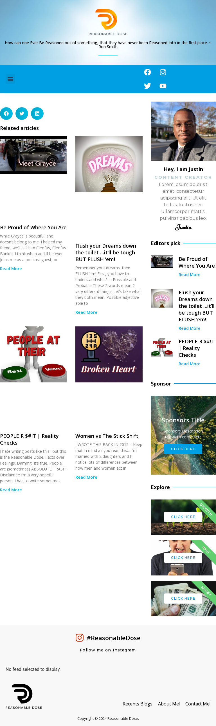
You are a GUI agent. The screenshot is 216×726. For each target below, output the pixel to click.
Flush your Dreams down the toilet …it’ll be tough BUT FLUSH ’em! (105, 252)
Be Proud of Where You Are (33, 227)
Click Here (183, 449)
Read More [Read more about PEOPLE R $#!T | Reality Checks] (11, 489)
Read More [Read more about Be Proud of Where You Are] (11, 268)
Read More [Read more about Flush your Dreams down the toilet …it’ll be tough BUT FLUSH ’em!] (86, 312)
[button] (10, 79)
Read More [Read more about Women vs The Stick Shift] (86, 477)
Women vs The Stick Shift (106, 436)
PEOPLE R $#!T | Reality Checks (197, 348)
